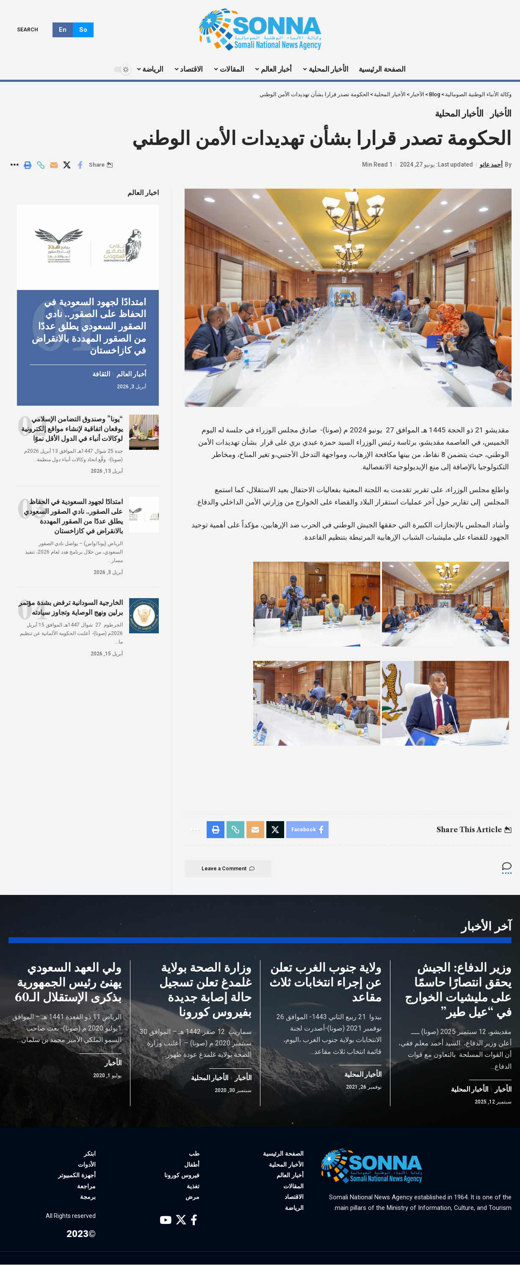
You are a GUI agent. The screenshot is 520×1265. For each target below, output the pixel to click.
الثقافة (101, 374)
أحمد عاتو (491, 164)
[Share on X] (67, 165)
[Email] (54, 165)
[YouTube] (166, 1221)
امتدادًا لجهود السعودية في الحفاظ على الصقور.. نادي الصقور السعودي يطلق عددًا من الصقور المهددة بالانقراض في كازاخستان (89, 326)
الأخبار (501, 114)
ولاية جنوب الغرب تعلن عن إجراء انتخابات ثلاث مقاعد (325, 983)
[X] (181, 1221)
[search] (33, 29)
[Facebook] (193, 1221)
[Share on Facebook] (80, 165)
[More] (14, 165)
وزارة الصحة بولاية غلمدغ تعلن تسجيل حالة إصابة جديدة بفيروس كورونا (205, 990)
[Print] (27, 165)
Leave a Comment (228, 868)
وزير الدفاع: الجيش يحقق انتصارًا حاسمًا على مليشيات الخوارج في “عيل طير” (458, 990)
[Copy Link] (41, 165)
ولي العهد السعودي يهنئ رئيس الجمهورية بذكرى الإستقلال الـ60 (68, 983)
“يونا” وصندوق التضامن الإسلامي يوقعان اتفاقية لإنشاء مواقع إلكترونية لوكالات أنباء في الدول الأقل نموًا (72, 428)
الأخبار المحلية (459, 114)
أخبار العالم (131, 374)
